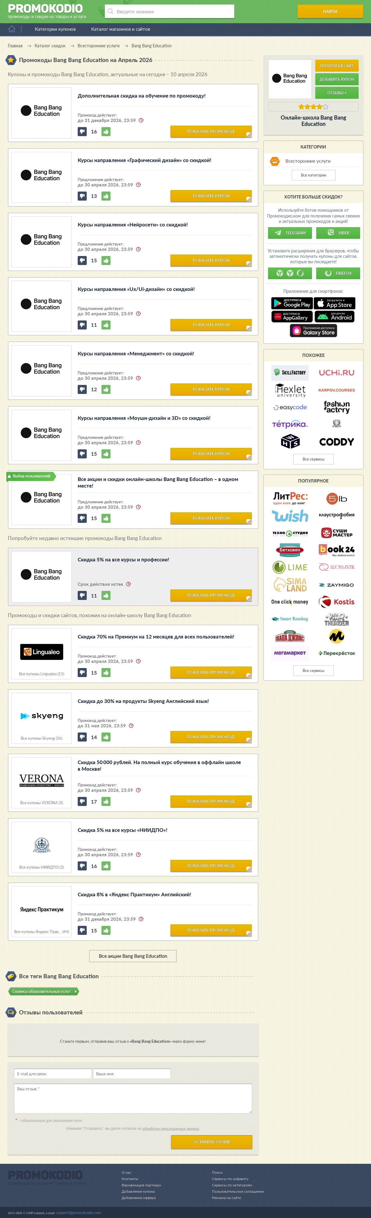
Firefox (338, 273)
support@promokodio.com (78, 1212)
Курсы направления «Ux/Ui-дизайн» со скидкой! (136, 289)
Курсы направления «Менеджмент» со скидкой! (136, 353)
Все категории (313, 175)
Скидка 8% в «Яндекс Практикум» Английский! (134, 894)
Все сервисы (313, 459)
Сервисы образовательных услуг (41, 991)
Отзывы (337, 93)
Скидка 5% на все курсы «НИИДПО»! (122, 830)
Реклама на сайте (223, 1197)
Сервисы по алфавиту (227, 1178)
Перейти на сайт (337, 66)
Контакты (130, 1178)
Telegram (290, 232)
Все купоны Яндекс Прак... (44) (41, 931)
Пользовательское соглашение (236, 1191)
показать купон (211, 195)
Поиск (214, 1172)
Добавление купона (139, 1191)
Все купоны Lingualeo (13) (41, 674)
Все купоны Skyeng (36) (41, 738)
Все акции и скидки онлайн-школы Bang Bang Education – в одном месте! (158, 482)
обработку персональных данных (170, 1128)
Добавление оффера (140, 1197)
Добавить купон (337, 79)
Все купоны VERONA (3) (41, 803)
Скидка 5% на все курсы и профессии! (123, 559)
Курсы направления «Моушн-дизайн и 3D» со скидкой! (144, 418)
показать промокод (211, 131)
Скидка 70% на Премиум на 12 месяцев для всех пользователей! (156, 636)
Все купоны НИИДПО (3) (41, 867)
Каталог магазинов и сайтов (120, 29)
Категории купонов (55, 29)
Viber (338, 232)
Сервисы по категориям (229, 1184)
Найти (340, 11)
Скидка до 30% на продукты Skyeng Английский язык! (143, 701)
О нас (126, 1172)
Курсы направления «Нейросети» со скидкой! (133, 224)
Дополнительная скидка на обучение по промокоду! (142, 95)
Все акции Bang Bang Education (133, 956)
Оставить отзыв (211, 1141)
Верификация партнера (142, 1184)
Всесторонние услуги (308, 161)
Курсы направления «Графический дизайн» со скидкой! (144, 160)
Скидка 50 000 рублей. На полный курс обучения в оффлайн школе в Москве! (159, 765)
